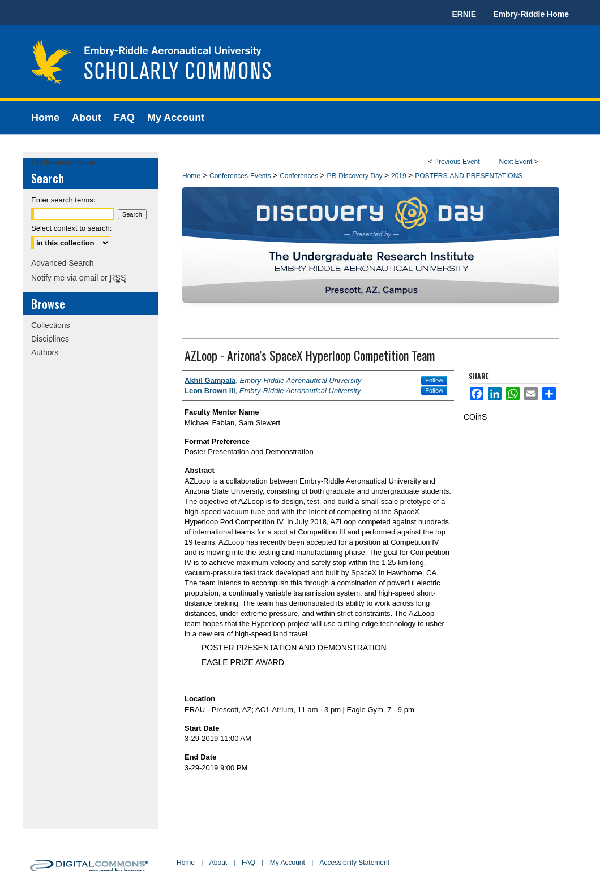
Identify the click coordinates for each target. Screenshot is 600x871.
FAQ (248, 862)
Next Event (516, 162)
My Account (287, 862)
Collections (50, 325)
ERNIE (464, 14)
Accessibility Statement (354, 862)
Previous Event (457, 162)
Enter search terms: (63, 200)
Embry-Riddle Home (531, 14)
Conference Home (63, 162)
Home (191, 176)
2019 (399, 176)
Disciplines (50, 338)
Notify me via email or (78, 277)
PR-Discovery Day (355, 176)
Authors (44, 352)
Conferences (300, 176)
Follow (434, 380)
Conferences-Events (241, 176)
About (218, 862)
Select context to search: (71, 228)
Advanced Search (62, 263)
